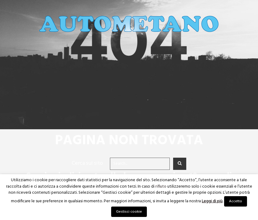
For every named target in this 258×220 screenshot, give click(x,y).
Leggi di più (212, 201)
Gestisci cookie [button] (129, 212)
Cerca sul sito (87, 163)
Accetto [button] (235, 201)
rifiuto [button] (160, 186)
